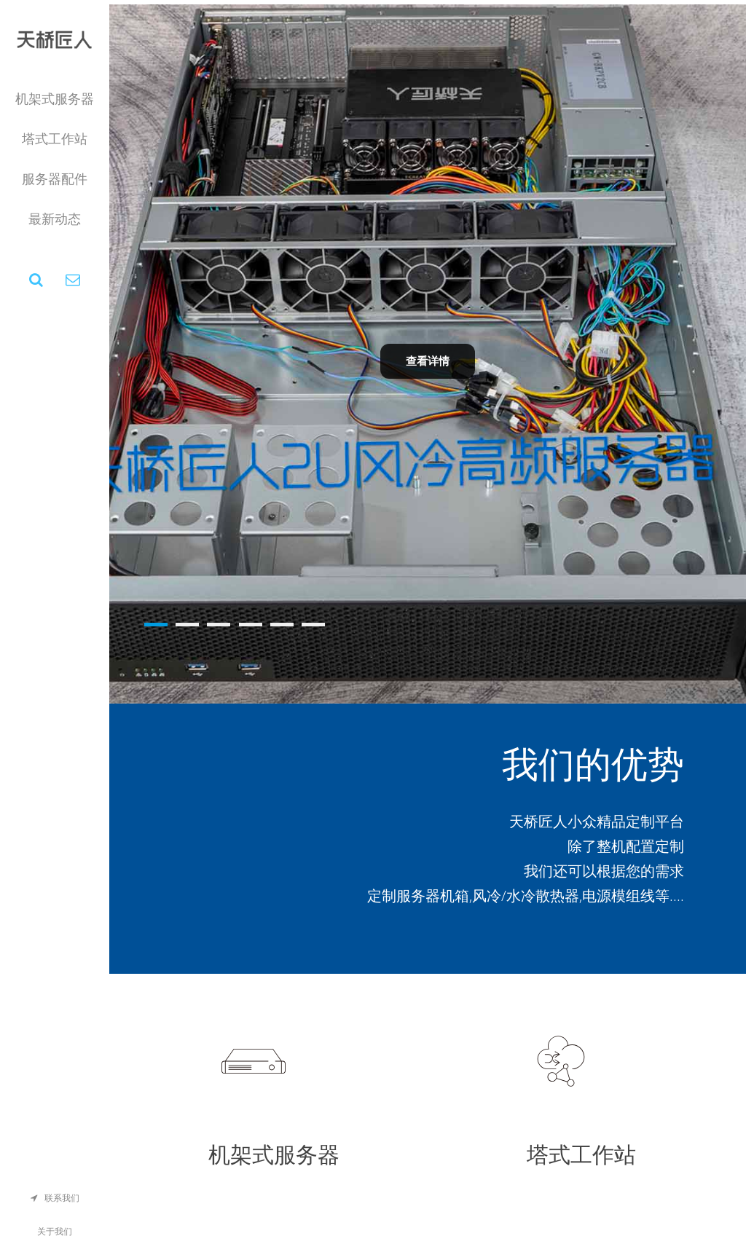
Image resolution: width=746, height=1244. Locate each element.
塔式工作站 (54, 139)
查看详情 (427, 361)
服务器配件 (54, 179)
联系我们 (55, 1198)
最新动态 (54, 219)
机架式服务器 (54, 99)
